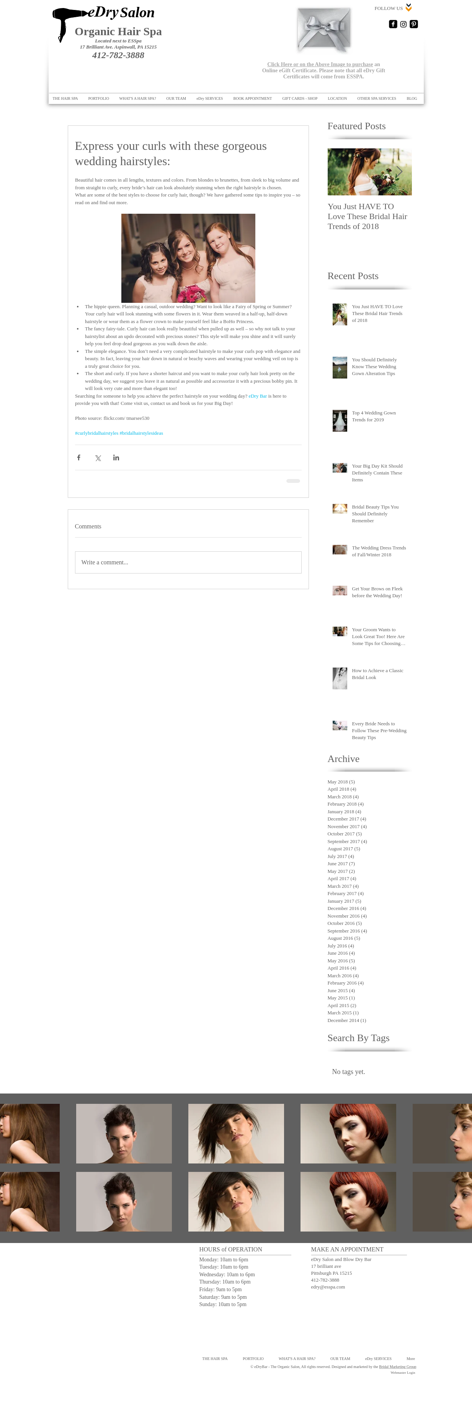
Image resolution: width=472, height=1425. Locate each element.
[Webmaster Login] (403, 1373)
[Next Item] (399, 172)
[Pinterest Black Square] (414, 24)
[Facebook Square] (393, 24)
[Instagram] (403, 24)
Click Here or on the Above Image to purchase (320, 64)
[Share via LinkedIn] (116, 457)
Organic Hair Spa (118, 31)
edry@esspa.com (328, 1287)
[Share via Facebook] (78, 457)
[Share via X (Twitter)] (97, 457)
